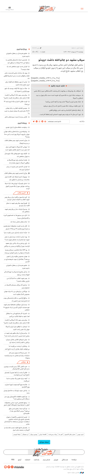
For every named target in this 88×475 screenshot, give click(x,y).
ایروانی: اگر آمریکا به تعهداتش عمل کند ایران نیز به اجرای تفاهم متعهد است (17, 148)
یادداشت (36, 459)
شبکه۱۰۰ (74, 459)
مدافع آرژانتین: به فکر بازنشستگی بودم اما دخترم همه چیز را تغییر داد (17, 299)
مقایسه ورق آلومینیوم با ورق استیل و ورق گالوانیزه (17, 385)
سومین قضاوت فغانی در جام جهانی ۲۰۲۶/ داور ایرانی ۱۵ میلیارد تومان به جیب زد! (17, 111)
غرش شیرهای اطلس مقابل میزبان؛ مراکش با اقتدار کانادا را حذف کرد (18, 341)
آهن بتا (61, 434)
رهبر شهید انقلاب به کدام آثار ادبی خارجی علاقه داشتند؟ (18, 279)
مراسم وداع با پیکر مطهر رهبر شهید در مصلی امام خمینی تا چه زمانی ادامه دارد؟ (17, 334)
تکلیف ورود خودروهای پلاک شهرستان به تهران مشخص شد (17, 155)
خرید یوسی (80, 434)
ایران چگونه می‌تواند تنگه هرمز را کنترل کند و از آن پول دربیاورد (62, 106)
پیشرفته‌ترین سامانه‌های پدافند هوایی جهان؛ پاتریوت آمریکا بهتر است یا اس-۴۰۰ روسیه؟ (17, 134)
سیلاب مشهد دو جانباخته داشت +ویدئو (61, 60)
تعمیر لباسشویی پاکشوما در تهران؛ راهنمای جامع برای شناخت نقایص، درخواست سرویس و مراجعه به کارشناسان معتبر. (17, 420)
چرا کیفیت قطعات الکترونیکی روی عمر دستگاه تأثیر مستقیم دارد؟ (17, 397)
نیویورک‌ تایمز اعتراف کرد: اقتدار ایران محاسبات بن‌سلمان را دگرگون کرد (17, 178)
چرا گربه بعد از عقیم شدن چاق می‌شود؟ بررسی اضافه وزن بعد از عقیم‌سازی (19, 411)
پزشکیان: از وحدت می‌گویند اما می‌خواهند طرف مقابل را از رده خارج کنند (17, 347)
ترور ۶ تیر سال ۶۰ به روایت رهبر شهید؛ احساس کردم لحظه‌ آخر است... (60, 114)
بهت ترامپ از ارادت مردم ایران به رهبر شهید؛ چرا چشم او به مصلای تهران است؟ (17, 238)
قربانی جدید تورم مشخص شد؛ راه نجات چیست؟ (18, 68)
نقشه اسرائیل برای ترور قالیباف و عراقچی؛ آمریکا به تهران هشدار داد (18, 161)
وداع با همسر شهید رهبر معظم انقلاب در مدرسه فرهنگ (17, 142)
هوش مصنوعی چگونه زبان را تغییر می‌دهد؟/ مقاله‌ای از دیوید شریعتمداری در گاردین (17, 259)
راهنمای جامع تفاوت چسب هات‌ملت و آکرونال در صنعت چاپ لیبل (17, 428)
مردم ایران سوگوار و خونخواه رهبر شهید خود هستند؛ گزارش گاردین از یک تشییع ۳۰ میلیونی (16, 307)
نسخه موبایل (44, 442)
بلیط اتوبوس (16, 434)
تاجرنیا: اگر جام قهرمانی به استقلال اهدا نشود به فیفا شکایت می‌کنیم (18, 315)
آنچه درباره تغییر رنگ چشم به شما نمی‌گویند (18, 379)
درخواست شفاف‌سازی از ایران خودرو (16, 127)
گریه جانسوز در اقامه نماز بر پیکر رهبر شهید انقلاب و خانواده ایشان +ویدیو (17, 198)
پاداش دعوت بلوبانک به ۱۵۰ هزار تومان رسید (17, 391)
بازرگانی (23, 362)
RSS (12, 459)
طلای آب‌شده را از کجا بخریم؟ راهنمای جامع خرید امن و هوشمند (17, 373)
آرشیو (19, 459)
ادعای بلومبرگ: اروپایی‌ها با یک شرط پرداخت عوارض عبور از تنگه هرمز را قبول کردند (17, 186)
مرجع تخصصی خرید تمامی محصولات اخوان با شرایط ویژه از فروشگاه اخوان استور (17, 403)
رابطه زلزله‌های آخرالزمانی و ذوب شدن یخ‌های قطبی (65, 110)
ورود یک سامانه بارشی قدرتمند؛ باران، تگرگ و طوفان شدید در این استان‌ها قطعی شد (17, 75)
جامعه (73, 48)
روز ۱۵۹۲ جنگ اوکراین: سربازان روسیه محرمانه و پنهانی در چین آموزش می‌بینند (17, 251)
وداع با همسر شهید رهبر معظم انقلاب (15, 173)
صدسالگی (65, 459)
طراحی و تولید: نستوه (75, 473)
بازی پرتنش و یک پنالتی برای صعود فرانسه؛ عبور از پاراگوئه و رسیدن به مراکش (17, 244)
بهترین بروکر (33, 434)
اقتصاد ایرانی (42, 434)
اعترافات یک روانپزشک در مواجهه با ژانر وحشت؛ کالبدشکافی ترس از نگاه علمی (57, 91)
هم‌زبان (56, 459)
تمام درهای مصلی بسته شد (18, 222)
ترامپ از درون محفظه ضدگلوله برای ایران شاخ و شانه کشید (17, 83)
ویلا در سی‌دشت (52, 434)
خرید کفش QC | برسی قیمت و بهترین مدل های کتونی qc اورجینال (17, 367)
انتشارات (27, 459)
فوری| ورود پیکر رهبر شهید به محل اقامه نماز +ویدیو (18, 204)
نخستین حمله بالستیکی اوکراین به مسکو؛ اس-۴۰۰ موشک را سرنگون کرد (18, 61)
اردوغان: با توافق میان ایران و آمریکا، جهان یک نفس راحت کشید (17, 328)
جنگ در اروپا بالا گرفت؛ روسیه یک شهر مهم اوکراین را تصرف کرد (17, 90)
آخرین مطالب (22, 193)
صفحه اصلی (80, 48)
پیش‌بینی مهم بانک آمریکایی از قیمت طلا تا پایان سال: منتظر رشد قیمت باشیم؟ (17, 96)
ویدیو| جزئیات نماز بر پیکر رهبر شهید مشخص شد (17, 210)
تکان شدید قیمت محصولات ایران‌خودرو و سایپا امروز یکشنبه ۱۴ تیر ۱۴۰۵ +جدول (17, 227)
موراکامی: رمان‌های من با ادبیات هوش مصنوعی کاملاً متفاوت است (17, 293)
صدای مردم (46, 459)
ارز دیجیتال (25, 434)
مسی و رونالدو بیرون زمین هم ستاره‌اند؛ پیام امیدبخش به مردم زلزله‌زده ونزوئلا (17, 355)
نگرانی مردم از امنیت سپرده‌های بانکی (16, 117)
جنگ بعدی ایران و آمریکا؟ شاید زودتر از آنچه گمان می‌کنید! (63, 101)
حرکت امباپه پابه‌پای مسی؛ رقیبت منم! (15, 232)
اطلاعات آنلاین (46, 8)
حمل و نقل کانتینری (70, 434)
